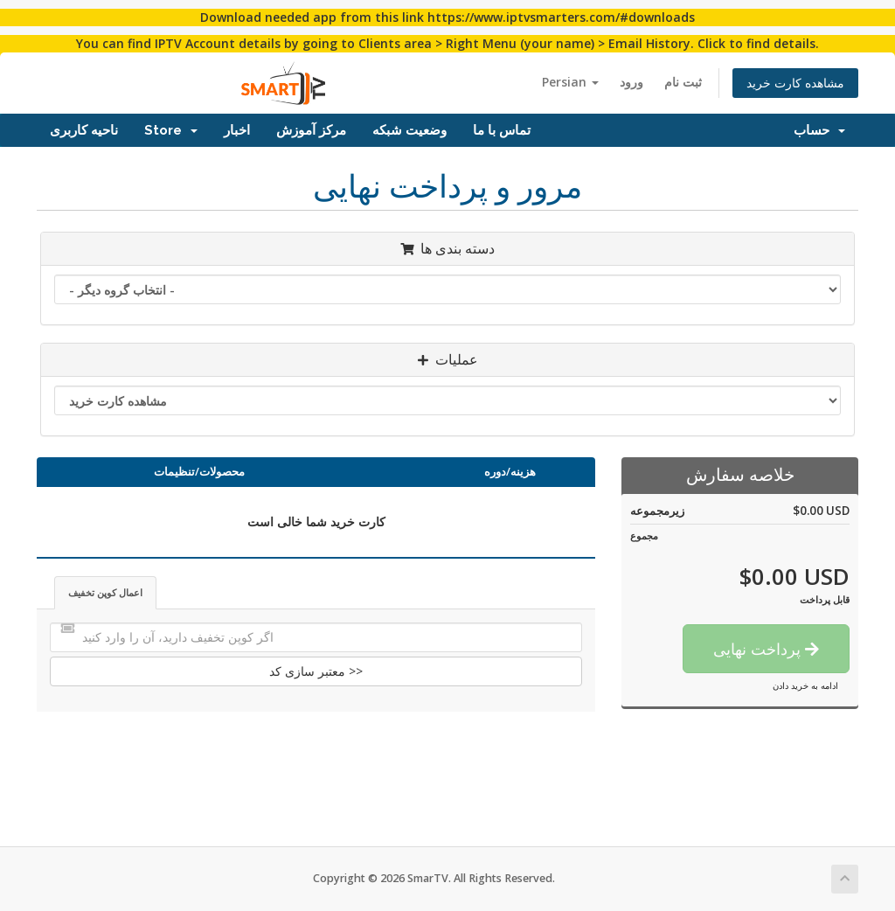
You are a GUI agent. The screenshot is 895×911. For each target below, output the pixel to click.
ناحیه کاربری (84, 130)
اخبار (237, 130)
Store (171, 130)
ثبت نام (683, 81)
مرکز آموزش (311, 130)
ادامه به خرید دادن (805, 685)
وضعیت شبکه (409, 130)
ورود (631, 81)
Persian (570, 81)
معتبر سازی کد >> (316, 671)
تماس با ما (502, 130)
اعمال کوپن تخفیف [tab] (105, 592)
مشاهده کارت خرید (795, 82)
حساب (819, 130)
